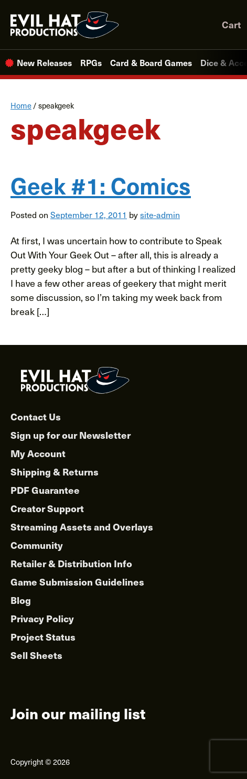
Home (20, 105)
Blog (20, 600)
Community (36, 545)
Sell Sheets (36, 655)
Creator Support (47, 508)
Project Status (43, 637)
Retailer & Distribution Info (71, 563)
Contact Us (35, 416)
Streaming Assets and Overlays (81, 527)
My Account (38, 453)
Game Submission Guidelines (77, 582)
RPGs (91, 62)
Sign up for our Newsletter (70, 435)
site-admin (160, 214)
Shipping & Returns (54, 471)
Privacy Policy (42, 618)
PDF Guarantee (45, 490)
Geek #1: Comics (100, 185)
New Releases (44, 62)
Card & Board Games (151, 62)
